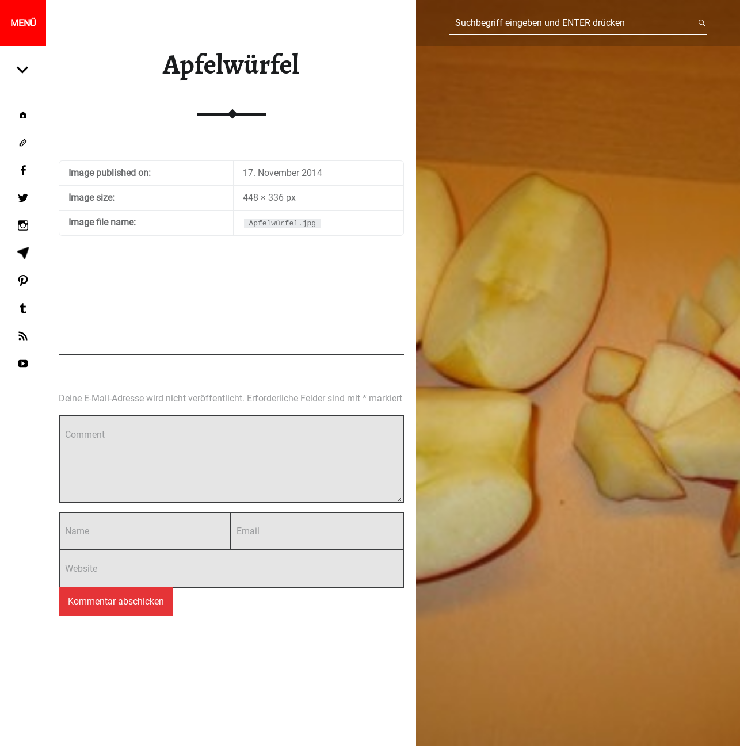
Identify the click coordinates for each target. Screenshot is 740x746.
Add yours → (381, 334)
